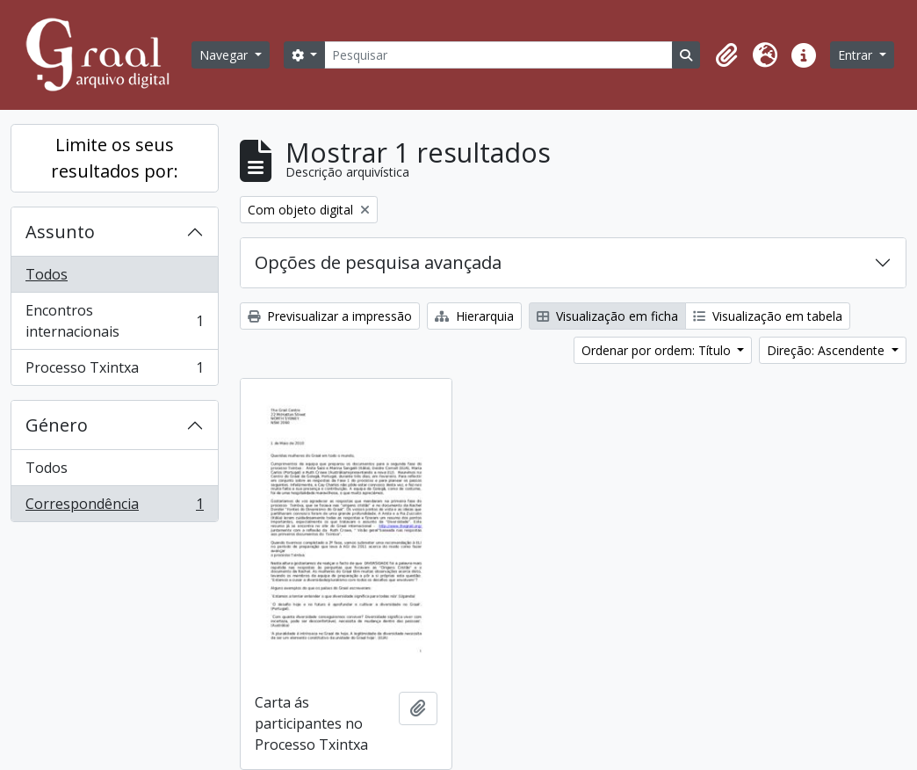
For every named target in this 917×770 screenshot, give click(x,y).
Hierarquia (474, 316)
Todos (46, 274)
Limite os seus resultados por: (114, 158)
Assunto (60, 231)
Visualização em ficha (607, 316)
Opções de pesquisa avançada (378, 262)
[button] (726, 55)
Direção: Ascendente (827, 350)
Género (56, 425)
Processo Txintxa (114, 371)
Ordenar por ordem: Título (657, 350)
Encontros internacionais (114, 321)
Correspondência (114, 507)
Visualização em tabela (767, 316)
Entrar (857, 55)
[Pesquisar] (498, 55)
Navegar (225, 55)
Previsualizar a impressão (330, 316)
